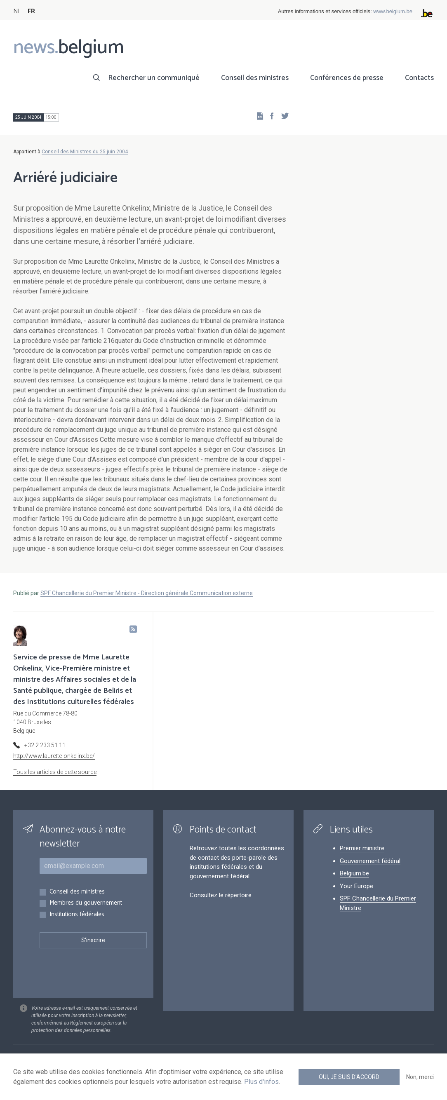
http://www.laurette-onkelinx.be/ (54, 756)
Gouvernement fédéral (370, 861)
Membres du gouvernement (85, 903)
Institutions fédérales (76, 914)
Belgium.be (354, 873)
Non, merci (420, 1077)
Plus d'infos (261, 1082)
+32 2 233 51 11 (45, 745)
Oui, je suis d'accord (349, 1077)
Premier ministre (362, 848)
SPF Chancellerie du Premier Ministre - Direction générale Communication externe (146, 593)
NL (17, 11)
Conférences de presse (346, 78)
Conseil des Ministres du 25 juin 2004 (85, 152)
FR (31, 11)
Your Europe (356, 886)
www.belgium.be (392, 11)
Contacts (419, 78)
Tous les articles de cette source (54, 772)
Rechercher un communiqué (154, 78)
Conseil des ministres (255, 78)
